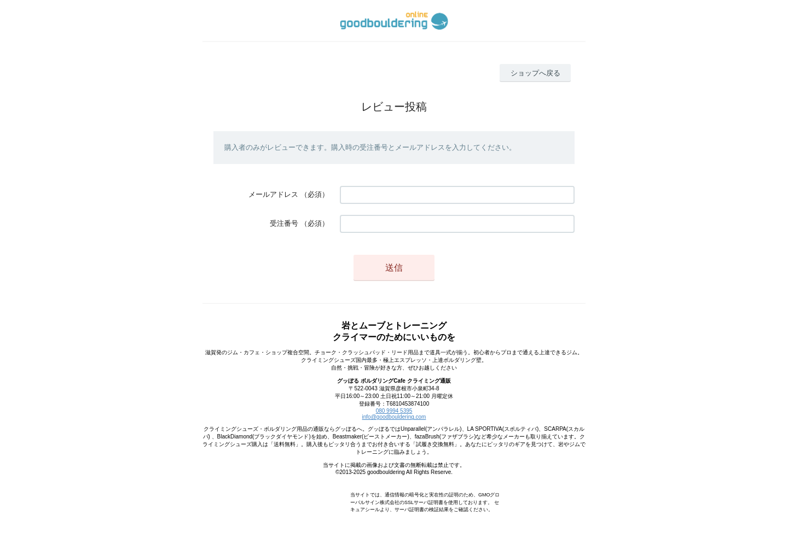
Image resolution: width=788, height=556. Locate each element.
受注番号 (284, 223)
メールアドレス (273, 194)
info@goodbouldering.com (394, 417)
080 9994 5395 (394, 411)
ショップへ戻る (535, 73)
